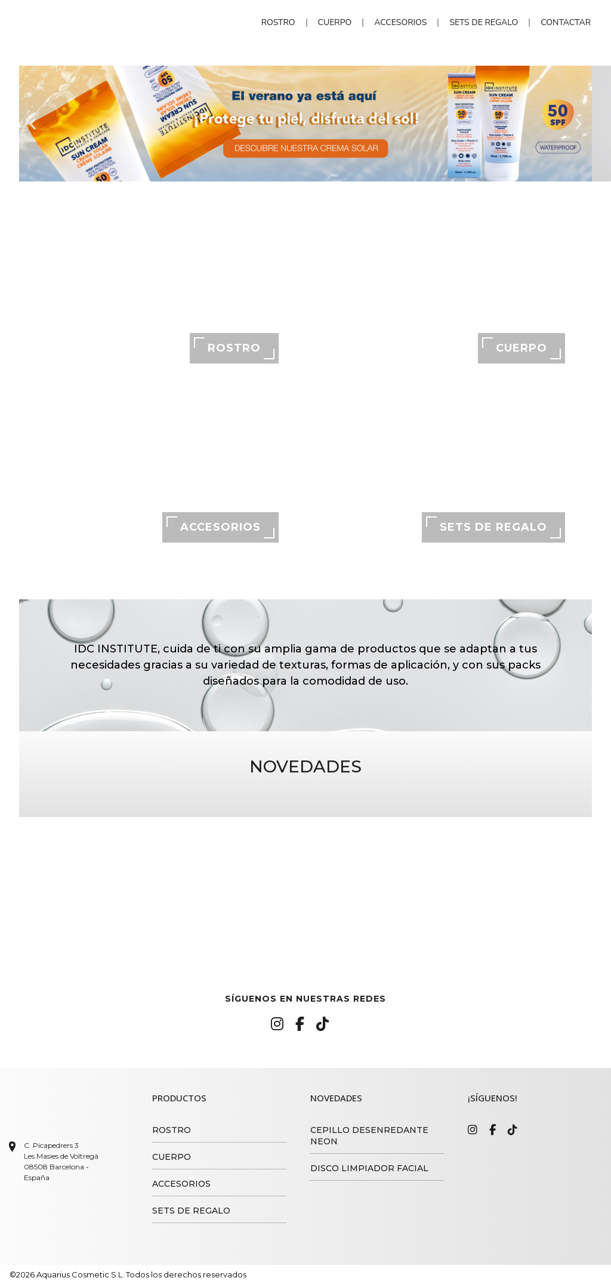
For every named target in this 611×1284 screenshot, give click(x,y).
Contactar (566, 23)
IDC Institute (96, 23)
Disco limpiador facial (369, 1168)
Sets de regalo (483, 23)
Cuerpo (335, 23)
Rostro (278, 23)
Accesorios (400, 23)
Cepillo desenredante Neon (369, 1136)
